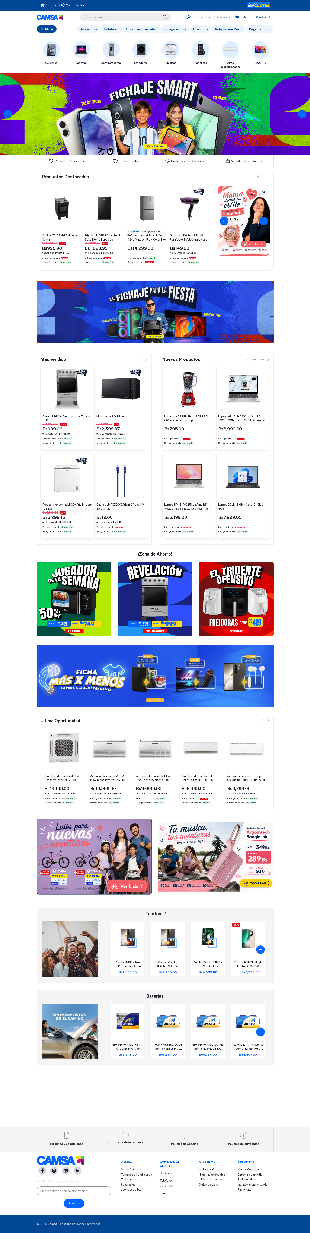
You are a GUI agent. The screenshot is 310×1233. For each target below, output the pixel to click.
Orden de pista (208, 1184)
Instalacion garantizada (252, 1184)
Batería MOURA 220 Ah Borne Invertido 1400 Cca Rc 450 (208, 1104)
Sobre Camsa (129, 1169)
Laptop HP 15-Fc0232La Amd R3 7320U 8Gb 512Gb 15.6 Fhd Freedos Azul (242, 419)
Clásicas (170, 63)
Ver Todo (258, 360)
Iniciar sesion (204, 17)
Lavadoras (200, 30)
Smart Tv (260, 63)
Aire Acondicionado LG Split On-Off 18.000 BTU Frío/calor (246, 835)
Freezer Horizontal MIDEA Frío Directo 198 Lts (67, 507)
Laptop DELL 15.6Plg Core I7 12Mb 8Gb (240, 507)
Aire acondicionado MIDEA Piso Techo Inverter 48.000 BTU (153, 835)
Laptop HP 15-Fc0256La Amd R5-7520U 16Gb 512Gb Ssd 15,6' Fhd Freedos (186, 507)
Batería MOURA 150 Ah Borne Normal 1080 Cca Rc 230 (248, 1104)
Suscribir (74, 1203)
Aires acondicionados (140, 30)
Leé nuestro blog (132, 1189)
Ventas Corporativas (251, 1169)
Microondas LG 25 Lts (110, 417)
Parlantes (201, 63)
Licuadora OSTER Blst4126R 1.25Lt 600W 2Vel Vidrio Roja (187, 419)
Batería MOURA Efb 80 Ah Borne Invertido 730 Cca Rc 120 (127, 1104)
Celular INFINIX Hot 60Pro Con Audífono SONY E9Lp (128, 1022)
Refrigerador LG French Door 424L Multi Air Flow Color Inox (146, 238)
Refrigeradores (174, 30)
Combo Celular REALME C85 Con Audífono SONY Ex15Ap (167, 1022)
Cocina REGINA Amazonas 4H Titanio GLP (66, 419)
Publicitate (245, 1189)
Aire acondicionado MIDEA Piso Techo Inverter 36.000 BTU (108, 835)
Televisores (88, 30)
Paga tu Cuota (259, 30)
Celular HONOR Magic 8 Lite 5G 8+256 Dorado (248, 1022)
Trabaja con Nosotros (135, 1179)
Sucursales (128, 1184)
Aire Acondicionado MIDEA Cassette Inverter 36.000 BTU (62, 835)
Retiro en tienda (248, 1179)
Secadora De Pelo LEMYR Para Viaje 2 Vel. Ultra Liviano (188, 238)
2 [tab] (157, 152)
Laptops (81, 63)
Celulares (111, 30)
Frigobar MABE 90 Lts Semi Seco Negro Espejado (102, 238)
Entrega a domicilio (250, 1174)
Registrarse (223, 17)
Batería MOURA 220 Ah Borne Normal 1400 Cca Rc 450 (168, 1104)
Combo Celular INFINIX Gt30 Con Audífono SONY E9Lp (208, 1022)
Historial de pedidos (212, 1174)
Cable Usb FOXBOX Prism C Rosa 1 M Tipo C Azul (120, 507)
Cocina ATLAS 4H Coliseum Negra (60, 238)
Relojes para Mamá (228, 30)
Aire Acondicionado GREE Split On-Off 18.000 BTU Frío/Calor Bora (198, 835)
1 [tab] (153, 152)
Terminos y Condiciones (136, 1174)
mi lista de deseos (211, 1179)
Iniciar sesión (207, 1169)
